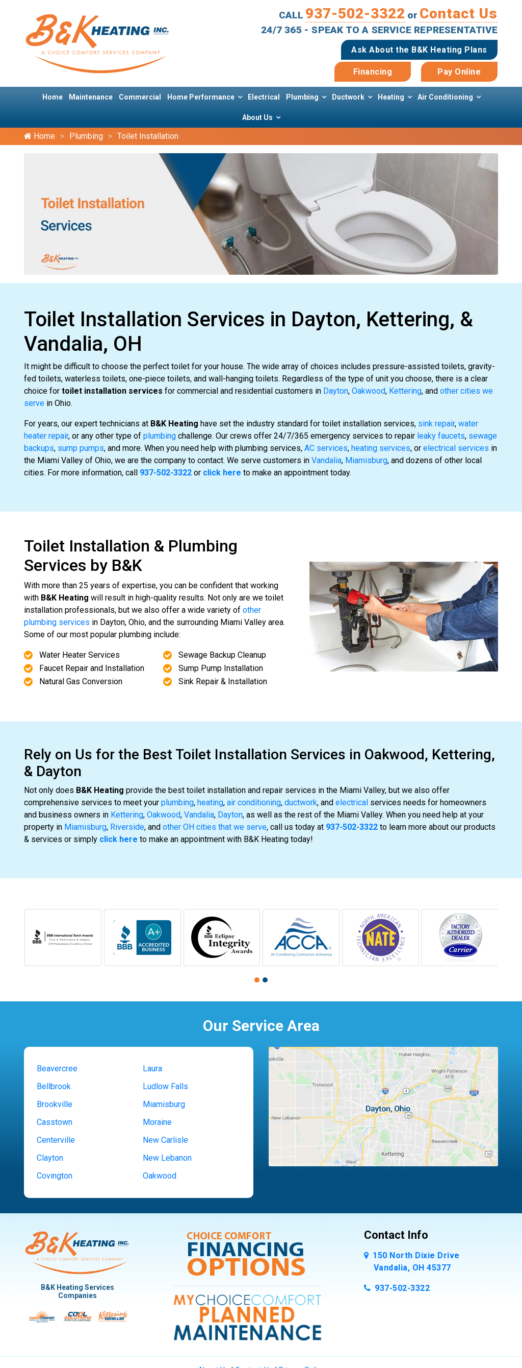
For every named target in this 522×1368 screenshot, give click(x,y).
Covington (54, 1176)
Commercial (140, 97)
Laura (152, 1068)
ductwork (300, 802)
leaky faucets (441, 436)
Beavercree (57, 1068)
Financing (373, 72)
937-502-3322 (355, 13)
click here (222, 472)
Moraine (157, 1122)
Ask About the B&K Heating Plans (419, 50)
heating (210, 802)
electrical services (456, 448)
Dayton (335, 391)
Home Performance (200, 97)
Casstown (54, 1122)
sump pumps (81, 448)
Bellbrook (54, 1086)
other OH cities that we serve (215, 827)
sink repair (436, 423)
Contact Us (459, 13)
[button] (256, 979)
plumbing (159, 436)
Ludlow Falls (165, 1086)
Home (52, 97)
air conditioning (254, 802)
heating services (380, 448)
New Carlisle (165, 1140)
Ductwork (348, 97)
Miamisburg (366, 460)
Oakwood (368, 391)
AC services (326, 448)
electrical (351, 802)
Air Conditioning (445, 97)
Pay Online (459, 72)
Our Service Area (261, 1026)
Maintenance (91, 97)
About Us (257, 117)
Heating (391, 97)
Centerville (56, 1140)
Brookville (54, 1104)
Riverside (127, 827)
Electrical (264, 97)
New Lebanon (167, 1158)
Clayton (50, 1158)
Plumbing (302, 97)
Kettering (405, 391)
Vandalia (326, 460)
